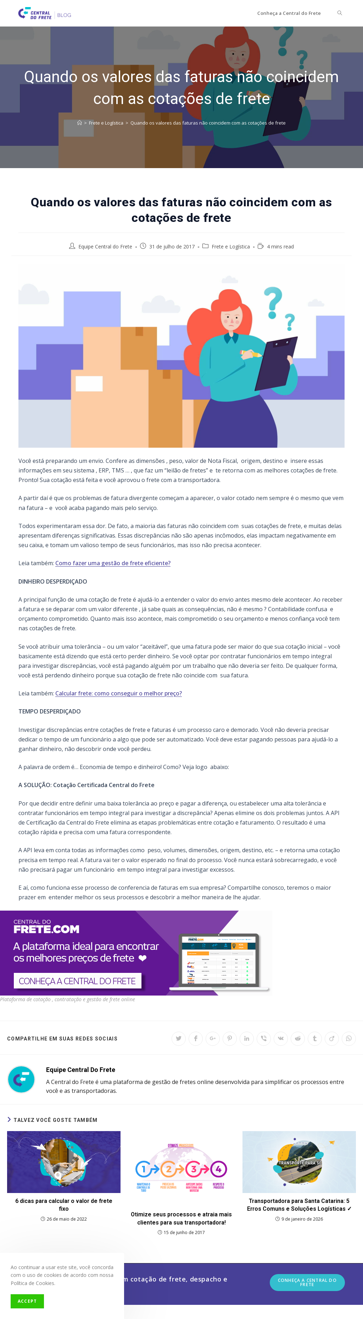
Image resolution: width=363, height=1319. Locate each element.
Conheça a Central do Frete (307, 1282)
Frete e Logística (231, 246)
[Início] (79, 123)
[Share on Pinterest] (230, 1039)
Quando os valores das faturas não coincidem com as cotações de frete (208, 123)
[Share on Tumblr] (315, 1039)
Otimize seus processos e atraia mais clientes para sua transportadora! (181, 1218)
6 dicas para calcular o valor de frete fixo (63, 1205)
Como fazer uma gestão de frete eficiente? (113, 563)
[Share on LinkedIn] (247, 1039)
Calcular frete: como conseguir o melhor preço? (118, 693)
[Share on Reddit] (298, 1039)
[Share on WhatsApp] (349, 1039)
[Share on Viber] (264, 1039)
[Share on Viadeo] (332, 1039)
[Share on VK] (281, 1039)
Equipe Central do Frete (105, 246)
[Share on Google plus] (213, 1039)
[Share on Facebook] (196, 1039)
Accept (27, 1301)
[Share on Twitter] (179, 1039)
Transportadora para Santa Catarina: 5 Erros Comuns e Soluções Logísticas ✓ (299, 1205)
